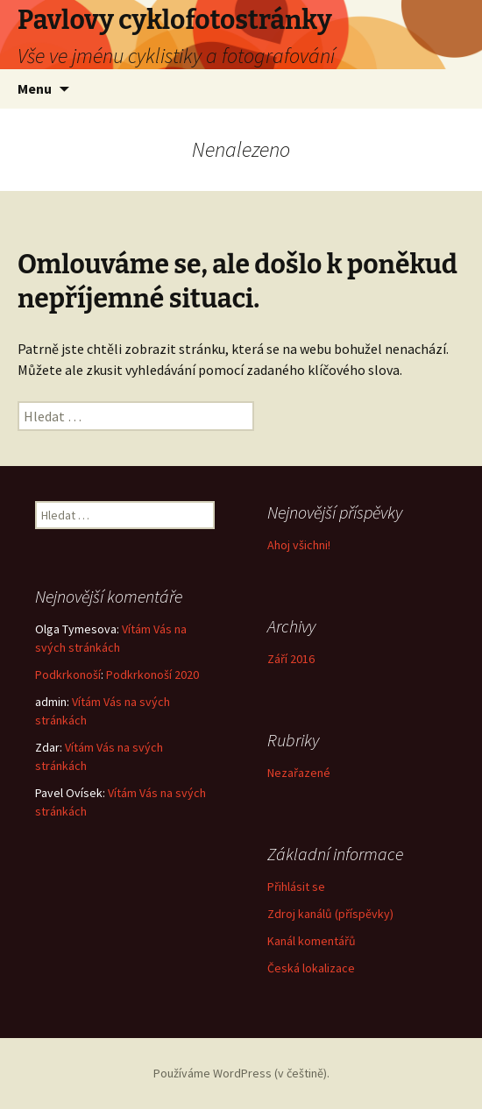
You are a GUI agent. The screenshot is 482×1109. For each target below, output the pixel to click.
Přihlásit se (296, 886)
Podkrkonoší (68, 674)
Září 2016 (291, 659)
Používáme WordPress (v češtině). (241, 1073)
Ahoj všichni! (298, 545)
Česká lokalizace (311, 968)
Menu (35, 88)
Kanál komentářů (311, 941)
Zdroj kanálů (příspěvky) (330, 914)
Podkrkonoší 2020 (152, 674)
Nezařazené (298, 773)
